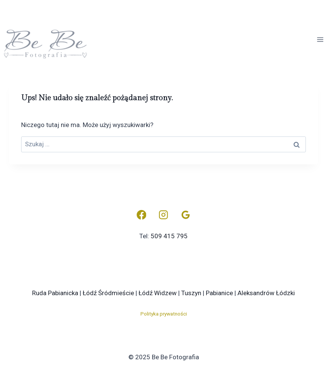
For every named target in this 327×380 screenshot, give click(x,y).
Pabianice (219, 293)
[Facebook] (141, 215)
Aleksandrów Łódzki (266, 293)
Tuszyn (191, 293)
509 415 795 (169, 236)
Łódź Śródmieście (108, 293)
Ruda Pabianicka (55, 293)
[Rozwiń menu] (320, 39)
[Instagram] (163, 215)
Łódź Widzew (158, 293)
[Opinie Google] (185, 215)
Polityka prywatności (163, 314)
